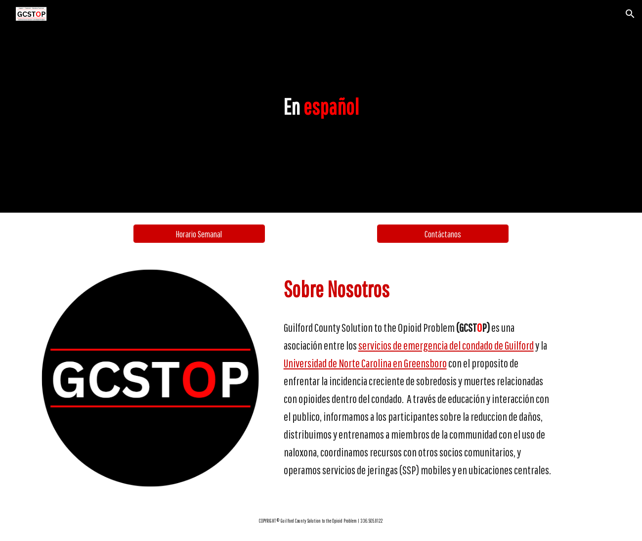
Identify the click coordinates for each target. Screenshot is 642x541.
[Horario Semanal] (199, 233)
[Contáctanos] (443, 233)
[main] (321, 106)
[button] (630, 14)
